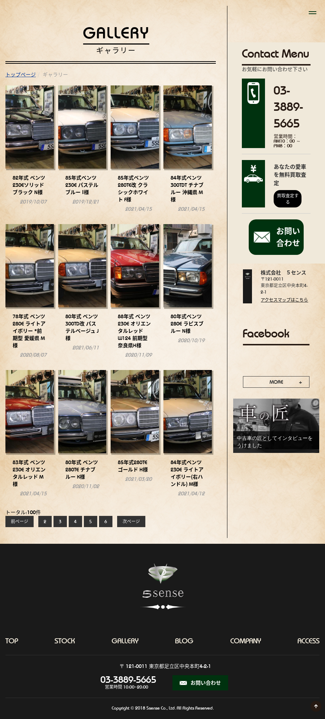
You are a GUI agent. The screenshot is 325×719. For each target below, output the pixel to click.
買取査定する (288, 199)
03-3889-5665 (126, 679)
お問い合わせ (200, 683)
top (11, 640)
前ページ (19, 521)
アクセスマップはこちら (284, 300)
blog (184, 640)
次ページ (131, 521)
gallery (125, 640)
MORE (276, 382)
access (309, 640)
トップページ (20, 74)
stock (65, 640)
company (245, 640)
